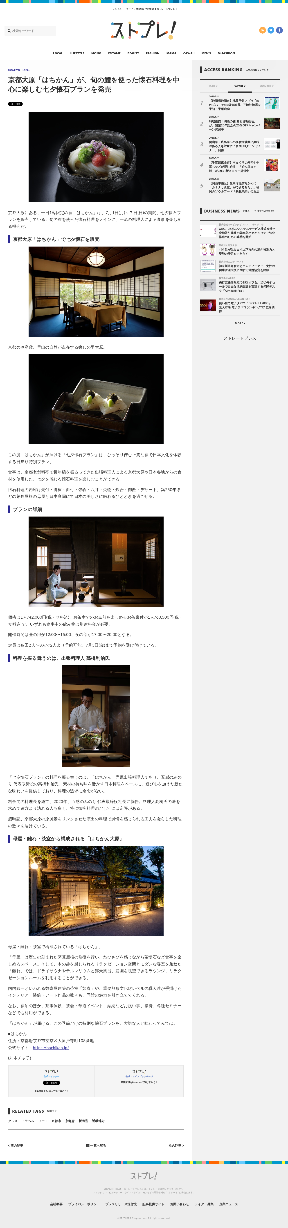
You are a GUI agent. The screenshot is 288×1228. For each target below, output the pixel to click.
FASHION (153, 53)
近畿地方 (98, 1121)
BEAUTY (133, 53)
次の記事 (176, 1146)
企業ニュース (228, 1204)
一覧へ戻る (96, 1146)
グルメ (13, 1121)
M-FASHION (226, 53)
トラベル (28, 1121)
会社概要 (56, 1204)
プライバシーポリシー (84, 1204)
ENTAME (114, 53)
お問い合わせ (179, 1204)
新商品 (83, 1121)
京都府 (69, 1121)
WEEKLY (239, 86)
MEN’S (206, 53)
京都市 (56, 1121)
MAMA (171, 53)
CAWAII (189, 53)
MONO (96, 53)
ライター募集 (204, 1204)
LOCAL (58, 53)
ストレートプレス (240, 338)
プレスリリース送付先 (121, 1204)
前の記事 (15, 1146)
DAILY (213, 86)
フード (43, 1121)
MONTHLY (266, 86)
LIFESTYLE (77, 53)
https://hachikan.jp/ (51, 1047)
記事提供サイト (153, 1204)
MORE (240, 323)
